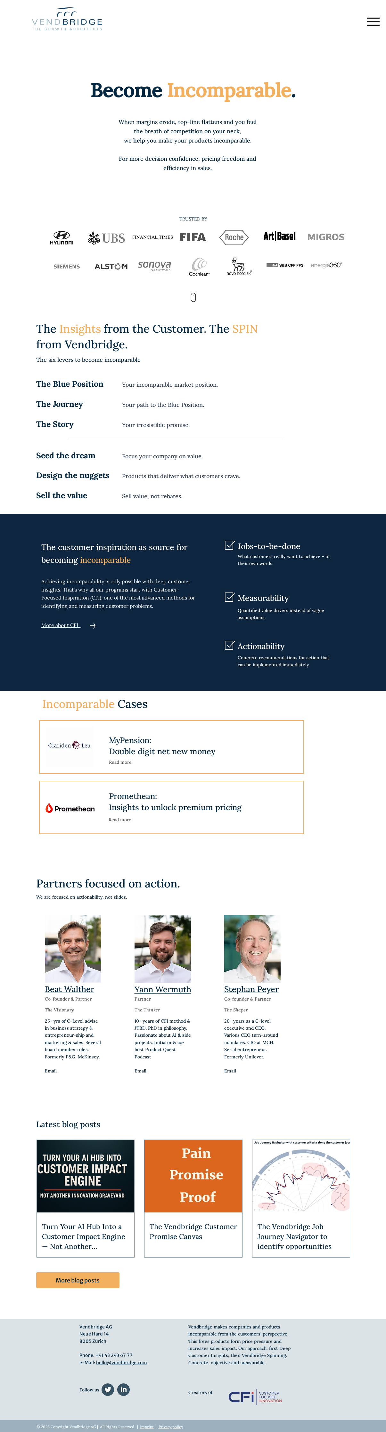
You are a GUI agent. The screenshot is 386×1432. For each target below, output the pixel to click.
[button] (69, 747)
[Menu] (373, 21)
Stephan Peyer (251, 989)
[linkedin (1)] (123, 1389)
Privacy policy (171, 1426)
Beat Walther (69, 989)
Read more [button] (120, 762)
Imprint (147, 1426)
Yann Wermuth (163, 989)
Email (140, 1071)
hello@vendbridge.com (121, 1363)
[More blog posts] (77, 1280)
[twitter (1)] (108, 1389)
